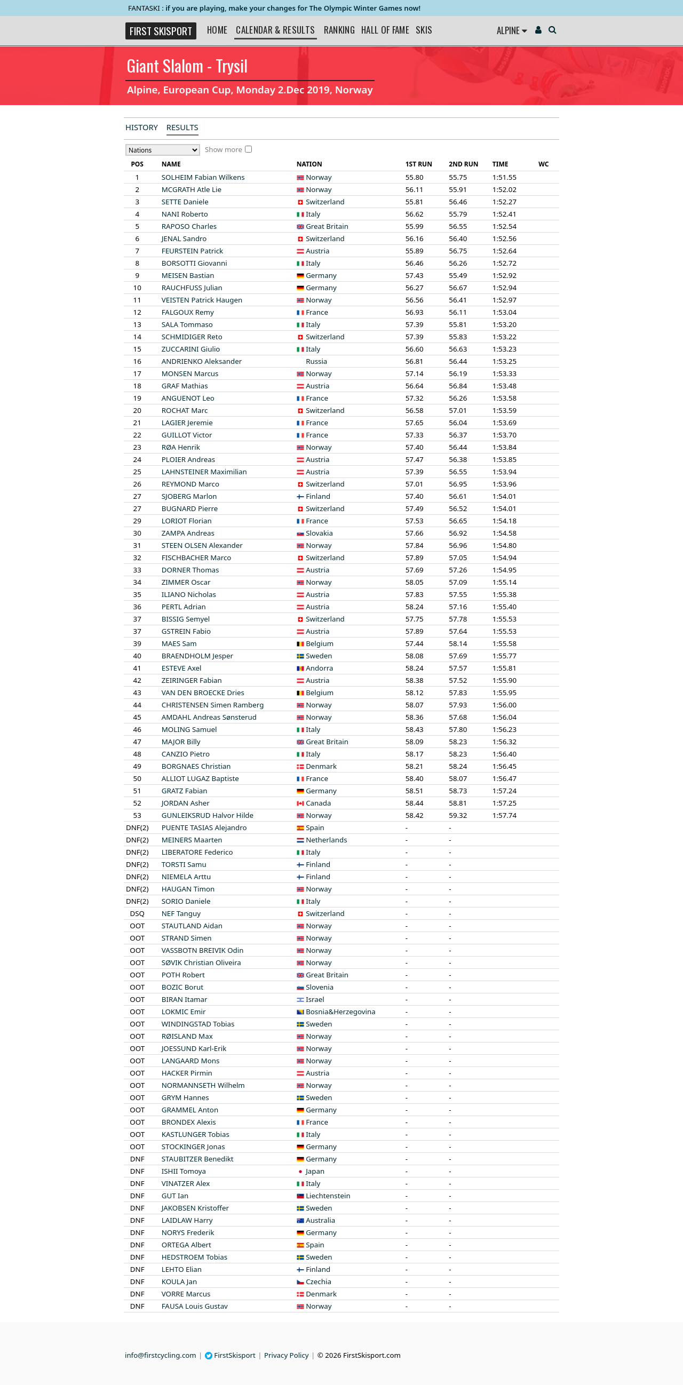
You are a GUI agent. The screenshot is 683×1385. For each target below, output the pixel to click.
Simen (187, 938)
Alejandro (204, 827)
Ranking (339, 29)
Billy (181, 741)
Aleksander (202, 361)
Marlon (189, 496)
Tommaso (187, 324)
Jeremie (187, 422)
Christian (196, 766)
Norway (318, 177)
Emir (184, 1011)
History (141, 127)
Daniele (185, 201)
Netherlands (326, 840)
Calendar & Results (275, 29)
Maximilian (204, 471)
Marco (190, 484)
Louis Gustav (195, 1306)
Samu (184, 864)
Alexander (202, 545)
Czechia (318, 1281)
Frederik (188, 1232)
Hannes (185, 1097)
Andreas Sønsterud (209, 717)
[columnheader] (137, 164)
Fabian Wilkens (203, 177)
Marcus (190, 373)
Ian (175, 1195)
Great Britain (327, 226)
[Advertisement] (56, 281)
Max (187, 1036)
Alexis (189, 1122)
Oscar (186, 582)
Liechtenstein (328, 1195)
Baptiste (200, 778)
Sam (179, 643)
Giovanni (194, 263)
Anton (190, 1110)
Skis (424, 29)
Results (182, 127)
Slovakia (319, 533)
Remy (188, 312)
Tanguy (181, 913)
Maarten (192, 840)
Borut (182, 987)
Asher (186, 803)
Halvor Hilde (207, 815)
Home (217, 29)
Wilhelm (203, 1085)
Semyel (186, 619)
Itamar (185, 999)
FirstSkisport (230, 1355)
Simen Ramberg (213, 705)
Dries (203, 692)
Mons (191, 1060)
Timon (188, 889)
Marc (185, 410)
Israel (315, 999)
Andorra (319, 668)
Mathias (185, 386)
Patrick (192, 251)
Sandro (184, 238)
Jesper (197, 655)
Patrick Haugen (202, 300)
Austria (317, 251)
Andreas (188, 459)
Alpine (512, 30)
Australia (320, 1220)
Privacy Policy (286, 1355)
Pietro (186, 754)
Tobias (198, 1024)
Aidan (192, 925)
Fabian (192, 680)
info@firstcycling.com (160, 1355)
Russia (316, 361)
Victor (187, 435)
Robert (183, 975)
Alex (186, 1183)
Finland (318, 496)
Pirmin (187, 1073)
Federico (197, 852)
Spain (315, 827)
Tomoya (184, 1171)
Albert (186, 1244)
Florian (187, 521)
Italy (313, 214)
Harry (187, 1220)
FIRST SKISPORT (161, 30)
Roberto (185, 214)
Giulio (191, 349)
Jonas (193, 1146)
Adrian (184, 606)
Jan (179, 1281)
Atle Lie (191, 189)
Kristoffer (195, 1208)
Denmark (321, 766)
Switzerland (325, 201)
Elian (182, 1269)
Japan (315, 1171)
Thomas (190, 570)
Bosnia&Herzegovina (341, 1011)
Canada (318, 803)
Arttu (186, 876)
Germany (321, 275)
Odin (203, 950)
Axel (182, 668)
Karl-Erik (194, 1048)
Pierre (190, 508)
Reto (192, 336)
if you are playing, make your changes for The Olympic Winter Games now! (292, 8)
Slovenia (319, 987)
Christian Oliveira (201, 962)
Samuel (189, 729)
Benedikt (198, 1159)
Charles (189, 226)
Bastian (188, 275)
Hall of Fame (385, 29)
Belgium (319, 643)
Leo (188, 398)
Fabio (186, 631)
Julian (192, 287)
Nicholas (189, 594)
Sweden (319, 655)
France (317, 312)
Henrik (181, 447)
